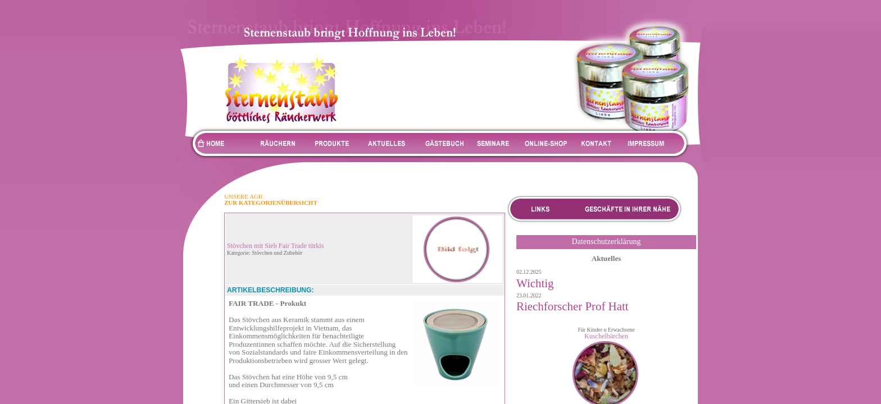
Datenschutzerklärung (606, 241)
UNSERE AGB (243, 196)
